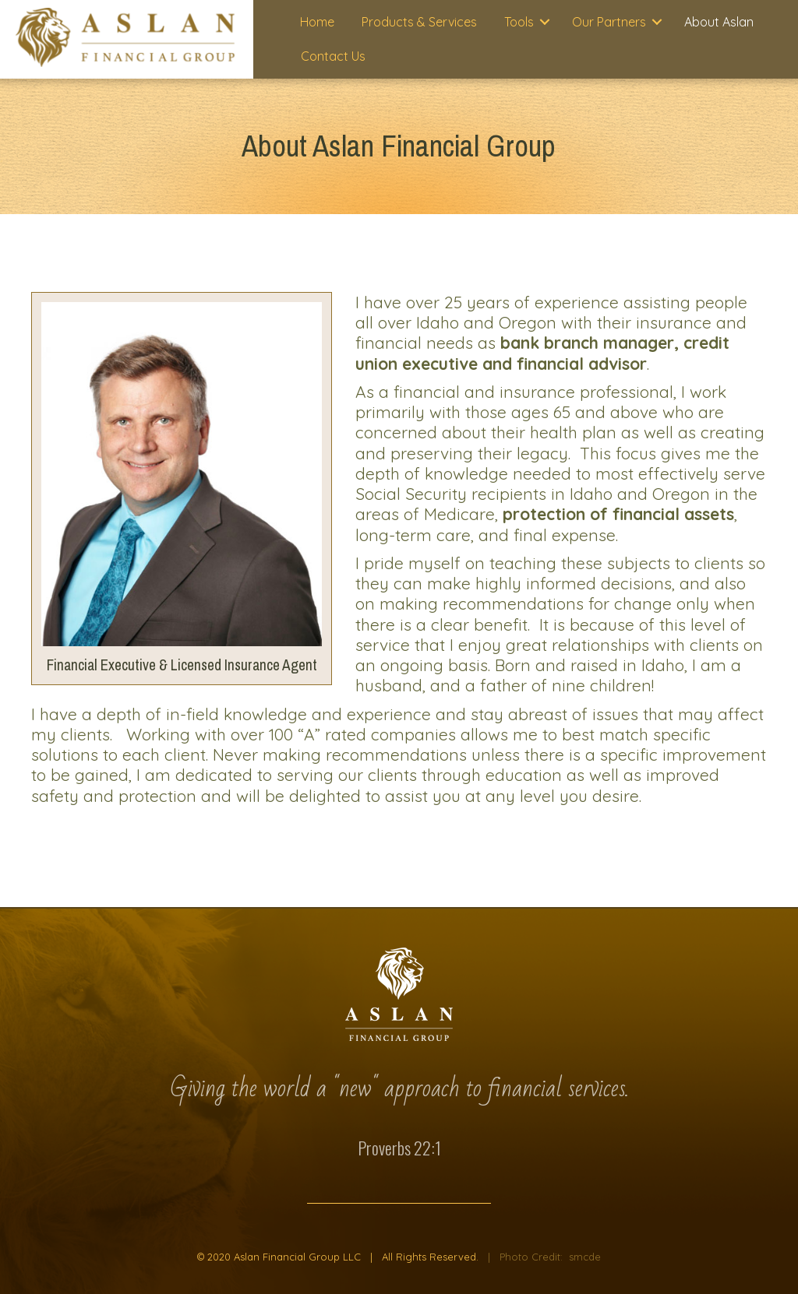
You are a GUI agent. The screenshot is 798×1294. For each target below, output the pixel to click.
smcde (585, 1256)
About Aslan (719, 22)
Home (317, 22)
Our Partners (609, 22)
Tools (519, 22)
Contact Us (333, 56)
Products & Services (419, 22)
